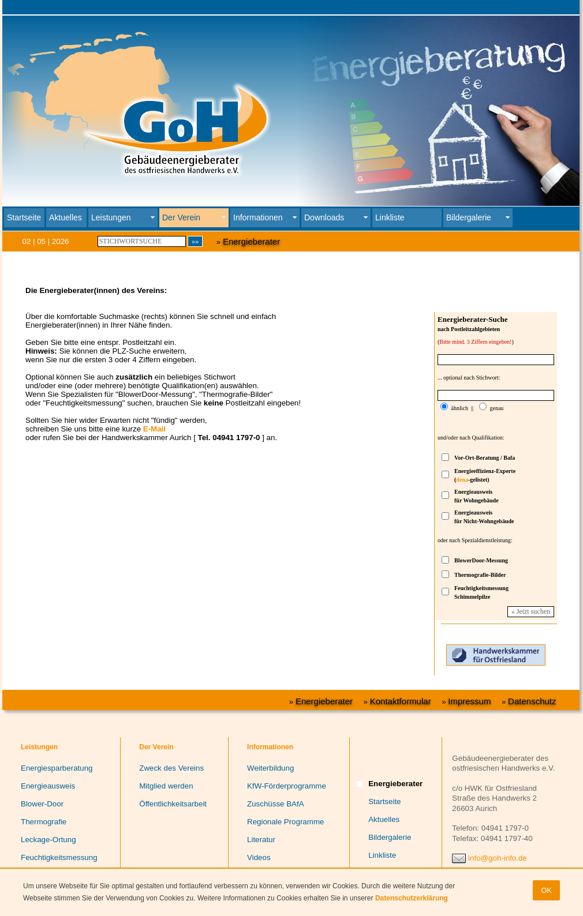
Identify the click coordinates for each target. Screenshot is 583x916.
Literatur (261, 839)
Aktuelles (65, 217)
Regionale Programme (285, 821)
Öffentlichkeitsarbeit (173, 803)
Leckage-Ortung (48, 839)
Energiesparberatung (56, 768)
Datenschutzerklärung (411, 898)
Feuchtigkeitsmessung (59, 857)
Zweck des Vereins (171, 768)
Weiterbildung (270, 768)
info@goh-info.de (497, 858)
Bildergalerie (389, 837)
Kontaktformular (400, 701)
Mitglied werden (166, 786)
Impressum (469, 701)
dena (462, 479)
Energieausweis (48, 786)
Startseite (24, 217)
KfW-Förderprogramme (286, 786)
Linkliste (390, 217)
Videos (259, 857)
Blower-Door (42, 803)
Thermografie (43, 821)
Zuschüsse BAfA (275, 803)
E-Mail (154, 429)
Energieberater (251, 241)
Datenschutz (532, 701)
